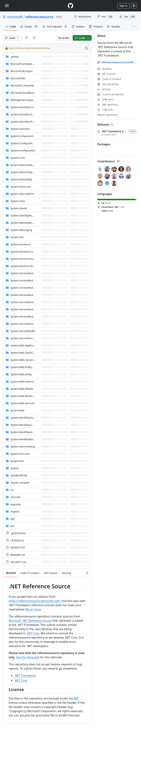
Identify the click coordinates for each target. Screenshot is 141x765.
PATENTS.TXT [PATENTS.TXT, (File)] (17, 547)
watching (107, 104)
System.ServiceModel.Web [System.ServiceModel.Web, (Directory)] (25, 323)
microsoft (15, 16)
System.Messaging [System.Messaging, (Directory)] (21, 230)
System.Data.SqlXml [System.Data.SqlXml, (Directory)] (21, 193)
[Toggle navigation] (7, 5)
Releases (105, 124)
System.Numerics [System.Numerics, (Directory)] (20, 244)
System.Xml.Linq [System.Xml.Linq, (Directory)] (19, 453)
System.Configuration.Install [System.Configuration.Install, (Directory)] (26, 143)
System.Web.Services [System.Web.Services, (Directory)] (22, 403)
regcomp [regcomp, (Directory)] (15, 504)
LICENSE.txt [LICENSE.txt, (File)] (17, 540)
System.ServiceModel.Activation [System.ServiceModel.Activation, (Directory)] (28, 273)
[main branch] (12, 38)
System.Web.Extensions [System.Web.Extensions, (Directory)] (24, 381)
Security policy (108, 84)
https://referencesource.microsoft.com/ (35, 601)
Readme (104, 68)
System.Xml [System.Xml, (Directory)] (17, 461)
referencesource (40, 16)
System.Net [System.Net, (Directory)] (17, 237)
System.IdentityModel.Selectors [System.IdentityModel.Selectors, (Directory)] (28, 215)
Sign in (123, 5)
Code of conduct (109, 79)
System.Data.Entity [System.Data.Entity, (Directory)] (21, 179)
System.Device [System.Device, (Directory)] (18, 208)
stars (105, 99)
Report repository (107, 114)
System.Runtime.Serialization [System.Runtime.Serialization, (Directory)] (27, 266)
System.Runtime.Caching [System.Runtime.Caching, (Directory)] (24, 251)
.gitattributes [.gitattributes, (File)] (17, 533)
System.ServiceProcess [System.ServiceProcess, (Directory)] (23, 338)
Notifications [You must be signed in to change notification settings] (82, 16)
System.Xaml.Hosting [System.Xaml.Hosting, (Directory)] (22, 446)
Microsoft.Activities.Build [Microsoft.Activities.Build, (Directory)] (24, 64)
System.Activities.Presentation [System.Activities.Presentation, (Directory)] (27, 121)
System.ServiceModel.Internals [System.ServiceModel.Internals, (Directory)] (28, 302)
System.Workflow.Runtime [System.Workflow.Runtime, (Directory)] (25, 432)
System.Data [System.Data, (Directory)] (17, 201)
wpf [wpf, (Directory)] (12, 518)
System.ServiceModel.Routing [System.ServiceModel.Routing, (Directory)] (27, 309)
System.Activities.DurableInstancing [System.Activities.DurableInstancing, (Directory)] (31, 114)
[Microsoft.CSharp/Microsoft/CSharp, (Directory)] (30, 85)
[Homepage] (70, 6)
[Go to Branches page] (26, 38)
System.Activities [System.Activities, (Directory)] (20, 128)
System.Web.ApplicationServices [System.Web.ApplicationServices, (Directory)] (29, 345)
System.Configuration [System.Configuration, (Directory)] (22, 150)
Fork (105, 16)
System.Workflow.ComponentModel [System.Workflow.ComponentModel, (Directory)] (31, 425)
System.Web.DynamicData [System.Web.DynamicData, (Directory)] (25, 360)
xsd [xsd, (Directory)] (12, 526)
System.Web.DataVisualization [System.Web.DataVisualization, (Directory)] (27, 352)
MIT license (106, 74)
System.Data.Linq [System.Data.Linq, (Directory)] (20, 186)
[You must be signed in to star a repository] (127, 16)
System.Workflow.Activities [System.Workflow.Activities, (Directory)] (25, 417)
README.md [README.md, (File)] (17, 554)
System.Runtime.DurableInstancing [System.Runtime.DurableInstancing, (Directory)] (30, 258)
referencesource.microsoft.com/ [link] (121, 62)
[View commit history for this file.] (86, 48)
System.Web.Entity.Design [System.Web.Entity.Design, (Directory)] (25, 367)
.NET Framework (25, 675)
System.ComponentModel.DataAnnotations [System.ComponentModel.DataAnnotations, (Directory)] (35, 136)
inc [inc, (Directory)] (12, 490)
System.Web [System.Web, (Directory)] (17, 410)
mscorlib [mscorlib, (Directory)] (15, 497)
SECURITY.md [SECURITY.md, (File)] (18, 562)
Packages (103, 144)
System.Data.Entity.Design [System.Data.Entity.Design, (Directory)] (25, 172)
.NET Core (32, 633)
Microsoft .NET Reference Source (30, 621)
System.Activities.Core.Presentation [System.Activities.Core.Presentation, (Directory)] (30, 107)
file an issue (33, 609)
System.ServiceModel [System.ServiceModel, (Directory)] (22, 331)
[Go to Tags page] (34, 38)
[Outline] (87, 573)
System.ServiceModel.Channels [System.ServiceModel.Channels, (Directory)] (28, 287)
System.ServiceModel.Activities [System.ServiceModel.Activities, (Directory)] (28, 280)
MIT (76, 698)
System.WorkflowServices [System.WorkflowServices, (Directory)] (25, 439)
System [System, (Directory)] (14, 468)
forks (105, 109)
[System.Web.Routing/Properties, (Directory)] (28, 396)
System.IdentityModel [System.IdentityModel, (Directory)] (23, 222)
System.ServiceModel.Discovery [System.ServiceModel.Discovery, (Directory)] (28, 295)
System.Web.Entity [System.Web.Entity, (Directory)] (21, 374)
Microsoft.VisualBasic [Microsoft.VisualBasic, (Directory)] (22, 92)
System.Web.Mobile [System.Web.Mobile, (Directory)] (21, 388)
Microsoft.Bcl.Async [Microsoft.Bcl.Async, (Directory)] (21, 71)
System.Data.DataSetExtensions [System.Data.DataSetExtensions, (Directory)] (28, 165)
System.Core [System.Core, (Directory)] (17, 157)
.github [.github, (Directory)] (14, 56)
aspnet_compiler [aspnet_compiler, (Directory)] (20, 482)
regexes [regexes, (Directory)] (14, 511)
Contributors (108, 161)
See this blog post (27, 657)
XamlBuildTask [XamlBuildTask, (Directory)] (18, 475)
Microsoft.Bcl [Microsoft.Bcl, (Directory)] (17, 78)
